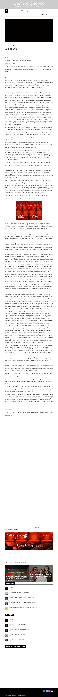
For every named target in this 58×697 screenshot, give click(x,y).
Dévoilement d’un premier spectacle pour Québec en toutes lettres (16, 577)
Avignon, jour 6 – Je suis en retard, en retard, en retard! (19, 629)
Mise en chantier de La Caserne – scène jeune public (19, 592)
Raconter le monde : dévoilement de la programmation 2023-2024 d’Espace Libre (24, 607)
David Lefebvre (17, 45)
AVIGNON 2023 (13, 11)
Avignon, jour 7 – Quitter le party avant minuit (16, 562)
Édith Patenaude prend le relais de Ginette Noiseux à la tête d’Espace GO (40, 576)
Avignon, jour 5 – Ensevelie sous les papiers (17, 634)
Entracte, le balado (44, 11)
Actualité (21, 11)
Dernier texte (11, 587)
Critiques (27, 11)
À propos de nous (43, 14)
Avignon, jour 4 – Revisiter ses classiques (17, 639)
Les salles (34, 11)
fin (9, 553)
